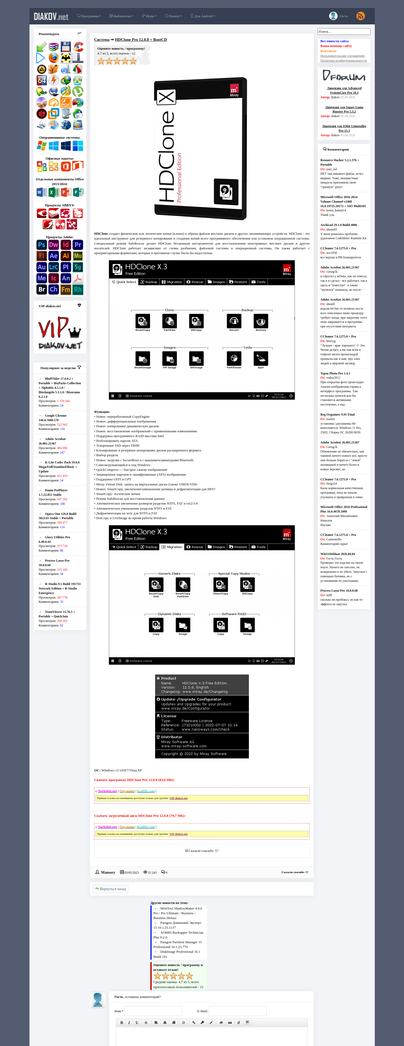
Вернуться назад (110, 889)
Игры (148, 16)
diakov (51, 16)
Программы (88, 16)
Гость (338, 16)
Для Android (201, 16)
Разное (172, 16)
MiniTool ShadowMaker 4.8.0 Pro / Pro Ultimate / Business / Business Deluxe (178, 913)
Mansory (108, 872)
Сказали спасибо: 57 (203, 851)
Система (101, 39)
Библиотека (120, 16)
